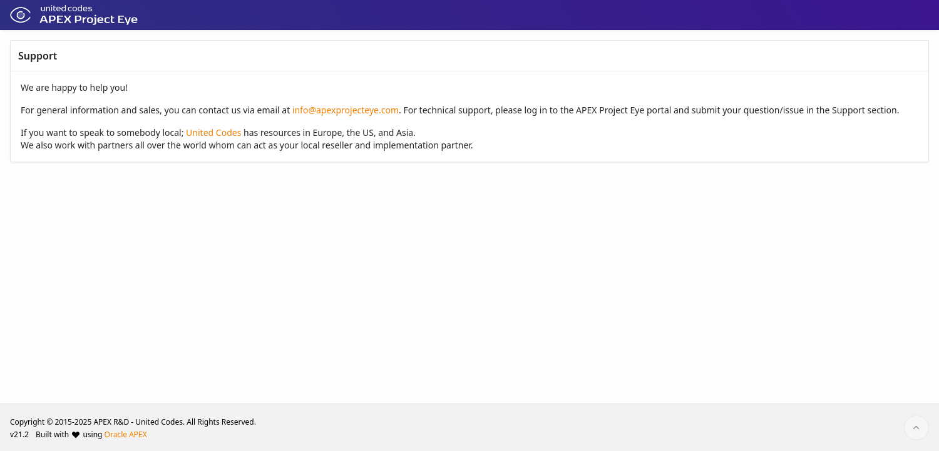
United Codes (213, 132)
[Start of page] (916, 427)
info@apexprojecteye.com (345, 110)
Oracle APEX (126, 434)
